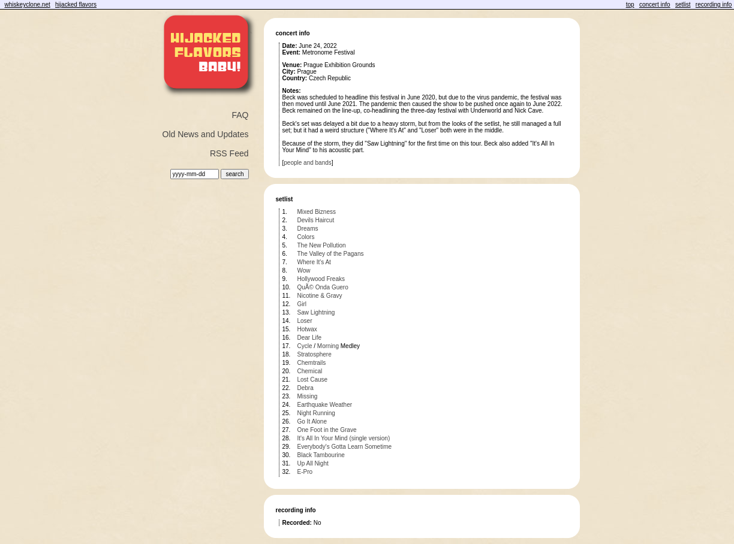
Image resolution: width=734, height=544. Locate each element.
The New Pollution (321, 245)
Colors (306, 237)
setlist (683, 4)
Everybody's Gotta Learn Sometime (344, 446)
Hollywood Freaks (321, 279)
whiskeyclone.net (27, 4)
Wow (304, 270)
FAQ (239, 115)
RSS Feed (229, 153)
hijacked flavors (76, 4)
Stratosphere (314, 354)
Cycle (304, 346)
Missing (307, 396)
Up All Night (313, 463)
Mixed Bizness (316, 211)
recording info (714, 4)
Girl (302, 304)
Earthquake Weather (325, 404)
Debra (305, 388)
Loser (304, 321)
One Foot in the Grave (327, 430)
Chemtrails (311, 362)
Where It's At (314, 262)
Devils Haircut (316, 220)
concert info (654, 4)
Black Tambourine (321, 455)
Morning (328, 346)
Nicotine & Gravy (319, 295)
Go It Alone (312, 421)
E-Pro (305, 472)
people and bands (308, 162)
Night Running (316, 413)
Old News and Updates (206, 134)
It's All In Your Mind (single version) (343, 438)
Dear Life (309, 337)
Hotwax (307, 329)
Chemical (310, 371)
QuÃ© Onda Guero (322, 287)
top (630, 4)
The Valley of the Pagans (330, 253)
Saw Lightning (316, 312)
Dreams (307, 228)
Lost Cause (312, 379)
